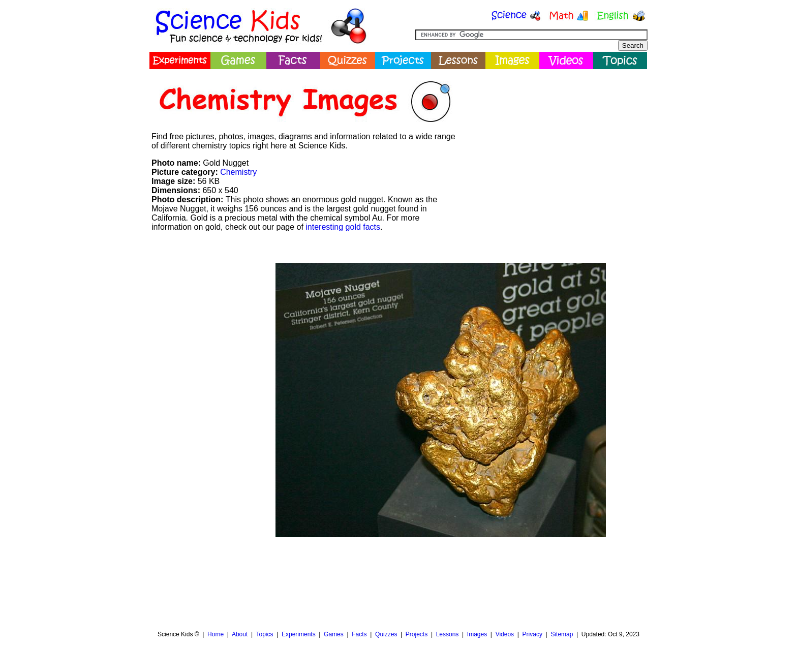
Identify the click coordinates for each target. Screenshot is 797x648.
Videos (505, 634)
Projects (416, 634)
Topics (264, 634)
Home (215, 634)
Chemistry (238, 172)
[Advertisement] (554, 144)
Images (477, 634)
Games (334, 634)
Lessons (447, 634)
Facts (359, 634)
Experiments (299, 634)
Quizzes (386, 634)
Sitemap (561, 634)
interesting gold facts (342, 227)
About (240, 634)
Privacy (532, 634)
